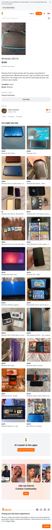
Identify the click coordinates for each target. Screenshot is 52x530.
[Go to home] (2, 13)
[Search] (48, 18)
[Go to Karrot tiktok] (48, 510)
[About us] (44, 13)
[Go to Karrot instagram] (41, 510)
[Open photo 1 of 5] (14, 39)
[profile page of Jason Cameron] (4, 110)
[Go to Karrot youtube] (45, 510)
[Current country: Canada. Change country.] (48, 13)
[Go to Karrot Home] (6, 509)
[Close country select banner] (50, 2)
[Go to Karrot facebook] (37, 510)
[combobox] (24, 18)
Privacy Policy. (10, 521)
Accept (46, 526)
